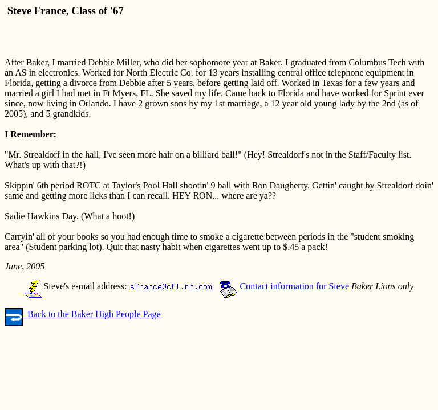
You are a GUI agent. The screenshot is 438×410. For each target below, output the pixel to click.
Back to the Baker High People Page (83, 314)
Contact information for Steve (285, 286)
